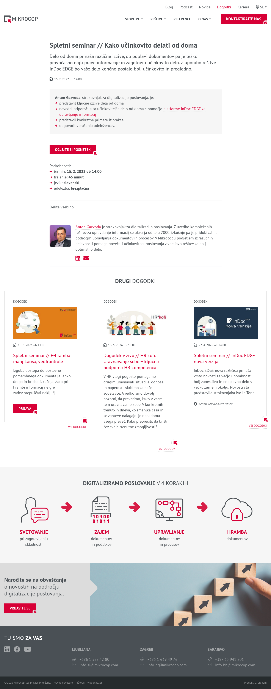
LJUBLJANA (81, 649)
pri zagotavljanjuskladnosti (33, 538)
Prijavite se (20, 608)
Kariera (243, 7)
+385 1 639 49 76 (162, 659)
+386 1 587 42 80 (94, 659)
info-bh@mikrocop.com (235, 664)
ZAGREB (146, 649)
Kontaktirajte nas (243, 18)
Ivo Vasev (226, 404)
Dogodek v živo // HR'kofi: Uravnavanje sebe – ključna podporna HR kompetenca (131, 361)
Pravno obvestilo (63, 682)
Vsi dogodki (77, 427)
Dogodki (224, 7)
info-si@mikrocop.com (99, 664)
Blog (169, 7)
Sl (262, 7)
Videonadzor (94, 682)
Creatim (262, 682)
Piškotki (80, 682)
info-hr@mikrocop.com (167, 664)
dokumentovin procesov (169, 538)
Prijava (25, 408)
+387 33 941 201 (229, 659)
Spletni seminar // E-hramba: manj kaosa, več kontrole (42, 358)
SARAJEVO (216, 649)
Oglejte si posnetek (73, 149)
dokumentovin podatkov (101, 538)
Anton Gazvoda (88, 226)
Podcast (186, 7)
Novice (204, 7)
